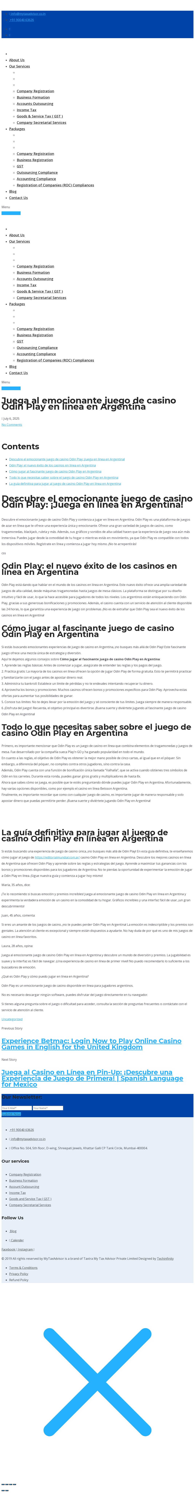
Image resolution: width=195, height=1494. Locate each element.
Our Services (19, 66)
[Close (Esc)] (14, 1484)
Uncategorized (12, 1019)
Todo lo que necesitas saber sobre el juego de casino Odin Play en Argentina (63, 477)
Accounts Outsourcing (35, 103)
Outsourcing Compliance (37, 172)
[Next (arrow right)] (6, 1490)
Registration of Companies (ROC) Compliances (55, 185)
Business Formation (33, 97)
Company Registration (35, 91)
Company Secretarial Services (41, 122)
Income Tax (26, 110)
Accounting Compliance (36, 178)
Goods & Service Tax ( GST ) (40, 116)
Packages (17, 128)
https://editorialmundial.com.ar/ (57, 857)
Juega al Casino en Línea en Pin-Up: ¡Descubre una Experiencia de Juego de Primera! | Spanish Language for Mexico (92, 1078)
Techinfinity (165, 1258)
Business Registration (35, 160)
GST (20, 166)
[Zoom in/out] (3, 1484)
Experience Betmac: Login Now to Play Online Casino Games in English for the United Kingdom (91, 1044)
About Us (17, 60)
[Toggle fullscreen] (6, 1484)
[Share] (10, 1484)
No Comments (12, 425)
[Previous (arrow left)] (3, 1490)
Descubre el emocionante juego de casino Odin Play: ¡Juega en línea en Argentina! (67, 459)
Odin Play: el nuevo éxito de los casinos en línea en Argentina (52, 465)
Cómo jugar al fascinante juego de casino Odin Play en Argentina (55, 471)
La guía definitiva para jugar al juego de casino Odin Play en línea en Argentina (65, 484)
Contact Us (18, 197)
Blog (13, 191)
